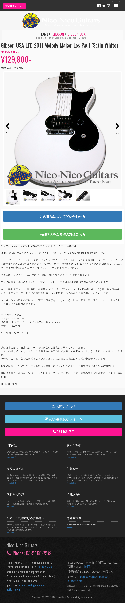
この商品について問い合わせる (62, 216)
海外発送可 (74, 518)
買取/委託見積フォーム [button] (63, 418)
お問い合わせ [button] (63, 406)
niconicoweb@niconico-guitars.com (26, 587)
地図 (86, 566)
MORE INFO (70, 527)
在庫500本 (74, 445)
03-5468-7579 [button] (63, 431)
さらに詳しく (11, 457)
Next (117, 133)
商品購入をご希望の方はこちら (62, 234)
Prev (7, 133)
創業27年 (72, 468)
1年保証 (12, 445)
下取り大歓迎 (15, 494)
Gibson (58, 34)
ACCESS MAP (46, 567)
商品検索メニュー (14, 6)
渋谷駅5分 (73, 494)
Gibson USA (76, 34)
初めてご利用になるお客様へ (26, 518)
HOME (44, 34)
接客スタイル (15, 468)
